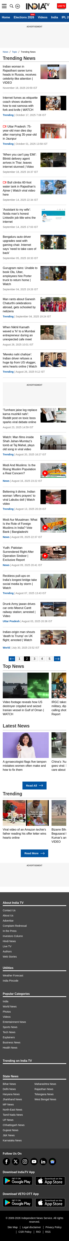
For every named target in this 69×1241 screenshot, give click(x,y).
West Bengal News (45, 1099)
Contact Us (9, 910)
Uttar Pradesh (11, 621)
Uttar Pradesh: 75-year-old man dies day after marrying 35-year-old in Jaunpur (20, 132)
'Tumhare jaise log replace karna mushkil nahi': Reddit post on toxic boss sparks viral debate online (20, 416)
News (5, 52)
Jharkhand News (12, 1099)
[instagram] (25, 1161)
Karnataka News (12, 1140)
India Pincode (10, 980)
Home (6, 17)
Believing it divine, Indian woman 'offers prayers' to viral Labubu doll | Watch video (19, 497)
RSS (48, 1231)
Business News (11, 1042)
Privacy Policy (53, 1227)
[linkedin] (43, 1161)
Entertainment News (14, 1021)
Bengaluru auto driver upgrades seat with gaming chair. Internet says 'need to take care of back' (19, 244)
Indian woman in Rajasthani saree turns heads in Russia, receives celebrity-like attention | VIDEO (19, 74)
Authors (7, 951)
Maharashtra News (45, 1083)
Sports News (10, 1027)
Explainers (9, 1037)
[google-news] (52, 1161)
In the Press (10, 930)
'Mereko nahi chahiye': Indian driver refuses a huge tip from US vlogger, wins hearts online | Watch (20, 360)
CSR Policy (24, 1231)
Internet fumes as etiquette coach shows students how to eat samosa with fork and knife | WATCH (20, 103)
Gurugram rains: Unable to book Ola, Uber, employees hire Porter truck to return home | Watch (20, 276)
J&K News (9, 1135)
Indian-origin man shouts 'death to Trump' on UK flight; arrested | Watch (19, 636)
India (54, 17)
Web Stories (10, 956)
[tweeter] (15, 1161)
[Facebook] (6, 1161)
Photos (7, 1011)
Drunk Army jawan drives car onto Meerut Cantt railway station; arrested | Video (19, 610)
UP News (8, 1119)
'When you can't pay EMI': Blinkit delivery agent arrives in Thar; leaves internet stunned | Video (19, 160)
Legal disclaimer (31, 1227)
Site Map (13, 1227)
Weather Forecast (13, 975)
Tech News (9, 1032)
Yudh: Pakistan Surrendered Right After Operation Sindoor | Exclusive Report (18, 553)
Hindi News (9, 941)
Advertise (8, 920)
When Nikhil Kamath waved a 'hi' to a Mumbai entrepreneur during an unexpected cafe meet (19, 333)
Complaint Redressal (15, 925)
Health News (10, 1047)
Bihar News (9, 1083)
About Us (8, 915)
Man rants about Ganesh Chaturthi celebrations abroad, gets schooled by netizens (19, 305)
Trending (8, 115)
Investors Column (13, 936)
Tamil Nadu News (13, 1114)
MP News (8, 1104)
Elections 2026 (24, 17)
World (6, 647)
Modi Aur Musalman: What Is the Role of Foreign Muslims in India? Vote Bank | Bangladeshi (20, 525)
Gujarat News (10, 1130)
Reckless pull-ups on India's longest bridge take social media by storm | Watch (20, 581)
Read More (34, 853)
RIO (38, 1231)
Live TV (7, 946)
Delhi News (9, 1089)
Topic (14, 52)
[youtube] (34, 1161)
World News (10, 1006)
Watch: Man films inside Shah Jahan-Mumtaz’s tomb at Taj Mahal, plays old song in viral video (18, 443)
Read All (34, 785)
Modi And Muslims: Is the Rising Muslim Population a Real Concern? (19, 469)
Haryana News (11, 1094)
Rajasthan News (44, 1089)
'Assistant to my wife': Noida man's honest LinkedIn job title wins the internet (19, 215)
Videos (42, 17)
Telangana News (44, 1094)
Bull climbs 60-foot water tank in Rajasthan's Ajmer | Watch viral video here (19, 188)
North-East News (12, 1109)
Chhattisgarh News (13, 1125)
